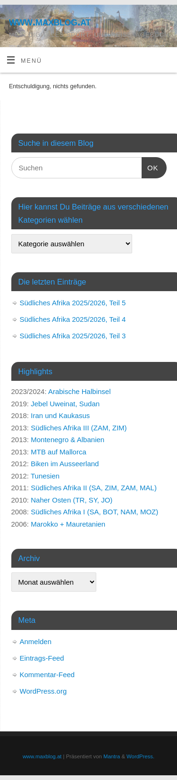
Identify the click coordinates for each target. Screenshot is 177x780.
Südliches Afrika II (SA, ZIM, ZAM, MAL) (94, 488)
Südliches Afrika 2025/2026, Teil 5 (73, 303)
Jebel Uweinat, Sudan (65, 404)
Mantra (111, 756)
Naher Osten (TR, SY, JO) (71, 500)
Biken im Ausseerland (65, 464)
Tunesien (45, 476)
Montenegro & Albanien (67, 440)
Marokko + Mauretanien (68, 524)
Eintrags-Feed (42, 658)
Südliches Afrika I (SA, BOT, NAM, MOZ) (94, 512)
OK (150, 166)
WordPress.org (43, 691)
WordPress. (140, 756)
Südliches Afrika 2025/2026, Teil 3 (73, 336)
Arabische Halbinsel (79, 391)
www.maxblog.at (50, 21)
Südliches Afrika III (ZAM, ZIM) (78, 428)
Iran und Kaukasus (60, 415)
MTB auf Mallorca (58, 452)
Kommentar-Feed (47, 675)
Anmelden (36, 641)
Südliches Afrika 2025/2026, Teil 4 (73, 319)
